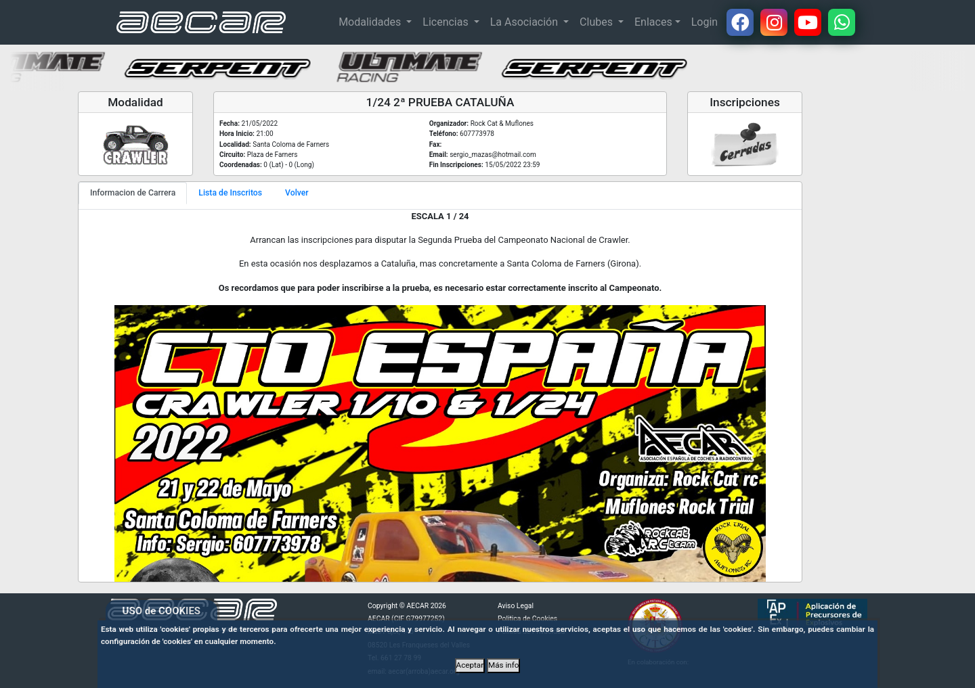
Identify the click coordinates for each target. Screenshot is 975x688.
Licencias (446, 22)
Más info (503, 665)
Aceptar (470, 665)
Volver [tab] (297, 193)
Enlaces (653, 22)
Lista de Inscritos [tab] (230, 193)
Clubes (597, 22)
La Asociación (525, 22)
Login (704, 22)
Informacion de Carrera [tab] (132, 193)
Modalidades (371, 22)
